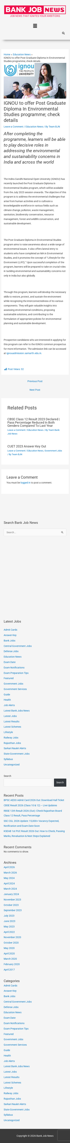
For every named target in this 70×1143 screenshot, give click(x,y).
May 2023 (9, 926)
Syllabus (8, 759)
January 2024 (11, 894)
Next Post (35, 389)
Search (7, 776)
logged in (25, 482)
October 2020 (11, 942)
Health (7, 699)
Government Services (15, 689)
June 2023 (9, 921)
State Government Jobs (17, 753)
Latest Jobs (10, 716)
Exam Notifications (14, 667)
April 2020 (9, 953)
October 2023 (11, 905)
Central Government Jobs (18, 646)
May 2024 (9, 878)
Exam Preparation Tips (16, 673)
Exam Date (9, 662)
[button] (35, 26)
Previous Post (35, 381)
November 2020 (12, 937)
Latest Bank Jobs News (17, 710)
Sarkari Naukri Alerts (15, 748)
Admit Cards (10, 629)
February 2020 (12, 964)
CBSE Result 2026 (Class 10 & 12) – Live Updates (30, 805)
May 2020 (9, 948)
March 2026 (10, 872)
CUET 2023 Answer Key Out (26, 446)
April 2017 (9, 969)
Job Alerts (9, 705)
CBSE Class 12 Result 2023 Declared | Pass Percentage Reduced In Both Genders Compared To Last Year (33, 422)
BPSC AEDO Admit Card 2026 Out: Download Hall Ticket (34, 800)
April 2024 (9, 883)
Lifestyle (8, 732)
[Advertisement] (35, 577)
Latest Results (11, 721)
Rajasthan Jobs (12, 743)
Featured (9, 678)
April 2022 (9, 932)
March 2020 (10, 958)
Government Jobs (53, 450)
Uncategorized (12, 764)
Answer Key (10, 635)
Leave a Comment (13, 126)
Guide (7, 694)
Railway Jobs (11, 737)
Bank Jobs (9, 640)
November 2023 (12, 899)
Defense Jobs (11, 651)
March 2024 (10, 888)
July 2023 (9, 915)
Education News (34, 126)
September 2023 (13, 910)
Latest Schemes (12, 726)
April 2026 (9, 867)
